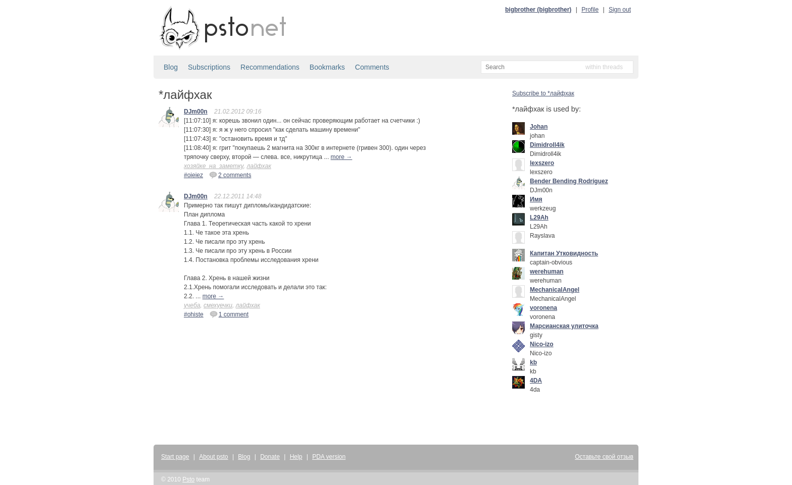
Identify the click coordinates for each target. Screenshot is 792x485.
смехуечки (218, 305)
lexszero (542, 163)
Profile (590, 9)
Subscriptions (209, 67)
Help (296, 456)
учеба (192, 305)
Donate (270, 456)
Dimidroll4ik (547, 144)
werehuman (547, 271)
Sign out (620, 9)
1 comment (229, 314)
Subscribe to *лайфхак (543, 93)
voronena (543, 307)
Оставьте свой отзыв (604, 456)
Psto (188, 479)
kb (533, 362)
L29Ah (539, 217)
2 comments (230, 175)
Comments (372, 67)
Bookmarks (327, 67)
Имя (536, 199)
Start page (175, 456)
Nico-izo (542, 344)
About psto (213, 456)
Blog (171, 67)
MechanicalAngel (554, 289)
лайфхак (258, 166)
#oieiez (193, 175)
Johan (539, 126)
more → (342, 156)
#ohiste (194, 314)
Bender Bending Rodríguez (569, 181)
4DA (536, 380)
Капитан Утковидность (564, 253)
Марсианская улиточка (564, 326)
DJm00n (196, 111)
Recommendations (270, 67)
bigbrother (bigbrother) (538, 9)
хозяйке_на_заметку (213, 166)
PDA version (328, 456)
